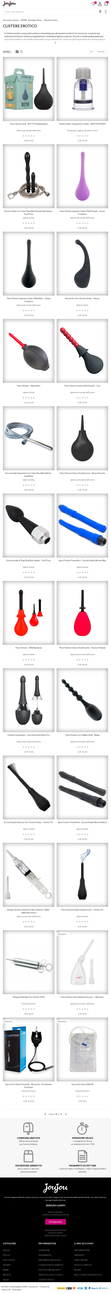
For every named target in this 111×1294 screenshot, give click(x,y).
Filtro (6, 51)
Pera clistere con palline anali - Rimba (82, 735)
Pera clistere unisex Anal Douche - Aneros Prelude (82, 647)
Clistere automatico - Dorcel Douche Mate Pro (29, 735)
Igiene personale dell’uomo (28, 130)
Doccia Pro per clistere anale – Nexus (82, 298)
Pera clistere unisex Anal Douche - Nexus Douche (82, 473)
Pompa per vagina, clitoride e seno (82, 130)
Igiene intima (29, 217)
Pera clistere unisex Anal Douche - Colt (82, 385)
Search (100, 11)
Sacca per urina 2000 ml (82, 1084)
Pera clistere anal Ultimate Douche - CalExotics (82, 997)
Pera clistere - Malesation (28, 385)
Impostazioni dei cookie (55, 1236)
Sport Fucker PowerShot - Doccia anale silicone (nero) (82, 822)
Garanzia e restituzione (55, 1230)
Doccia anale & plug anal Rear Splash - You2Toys (29, 560)
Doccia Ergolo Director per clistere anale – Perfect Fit (28, 822)
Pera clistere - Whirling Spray (28, 647)
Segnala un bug (55, 1233)
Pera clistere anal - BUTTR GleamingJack (29, 124)
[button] (55, 1222)
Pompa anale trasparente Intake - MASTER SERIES (82, 124)
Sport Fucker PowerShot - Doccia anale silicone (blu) (82, 560)
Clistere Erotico (29, 1003)
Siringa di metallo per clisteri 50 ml (28, 997)
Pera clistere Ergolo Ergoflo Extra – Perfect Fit (82, 909)
